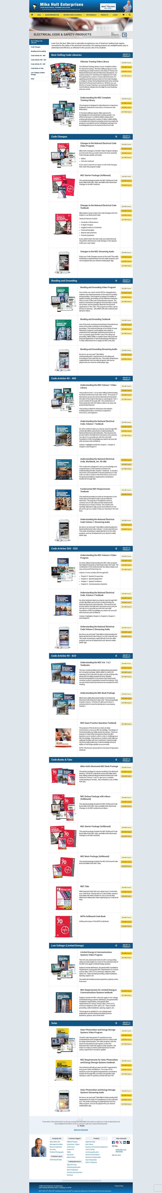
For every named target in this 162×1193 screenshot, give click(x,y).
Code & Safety (90, 1149)
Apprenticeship (71, 1164)
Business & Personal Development (96, 1147)
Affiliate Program (72, 1142)
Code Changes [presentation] (35, 47)
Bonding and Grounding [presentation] (38, 51)
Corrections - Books (73, 1144)
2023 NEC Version (126, 67)
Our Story (53, 1149)
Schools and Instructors (74, 1172)
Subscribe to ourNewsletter (121, 1150)
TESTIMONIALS (91, 15)
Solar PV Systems (91, 1162)
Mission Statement (56, 1147)
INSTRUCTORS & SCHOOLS (72, 15)
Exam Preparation (72, 1170)
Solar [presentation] (32, 79)
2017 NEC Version (126, 75)
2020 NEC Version (126, 71)
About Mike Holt (55, 1142)
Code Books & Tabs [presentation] (37, 68)
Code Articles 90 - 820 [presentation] (38, 64)
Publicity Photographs (57, 1152)
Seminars (70, 1175)
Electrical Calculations (93, 1154)
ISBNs (69, 1152)
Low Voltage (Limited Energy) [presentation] (38, 73)
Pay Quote (70, 1154)
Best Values (89, 1144)
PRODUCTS (104, 15)
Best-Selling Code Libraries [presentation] (36, 42)
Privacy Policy (119, 1186)
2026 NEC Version (126, 62)
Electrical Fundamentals (93, 1157)
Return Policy (71, 1157)
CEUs (39, 15)
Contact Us (70, 1149)
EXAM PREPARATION (52, 15)
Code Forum (71, 1147)
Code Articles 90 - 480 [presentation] (38, 55)
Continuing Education (73, 1167)
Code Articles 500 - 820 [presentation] (38, 60)
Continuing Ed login (56, 1159)
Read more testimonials (81, 1130)
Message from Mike (56, 1144)
